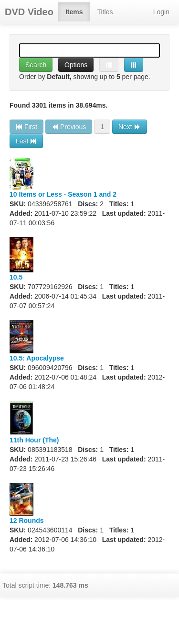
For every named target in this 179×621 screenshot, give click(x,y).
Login (161, 12)
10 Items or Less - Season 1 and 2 (63, 194)
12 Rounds (27, 520)
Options (75, 65)
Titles (105, 12)
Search (35, 65)
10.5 (16, 277)
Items (74, 12)
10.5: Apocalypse (37, 358)
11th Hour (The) (34, 440)
